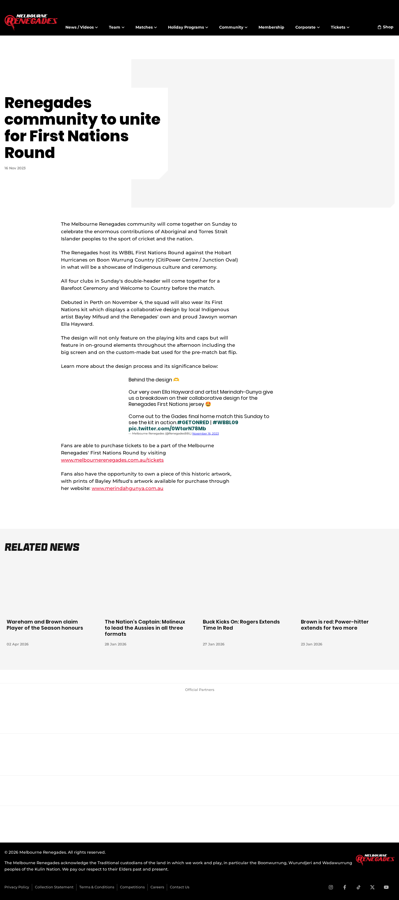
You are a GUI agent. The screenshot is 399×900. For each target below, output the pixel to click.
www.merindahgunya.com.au (127, 488)
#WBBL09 (225, 422)
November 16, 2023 (205, 433)
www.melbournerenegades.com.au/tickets (112, 460)
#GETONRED (193, 422)
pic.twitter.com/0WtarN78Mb (167, 428)
